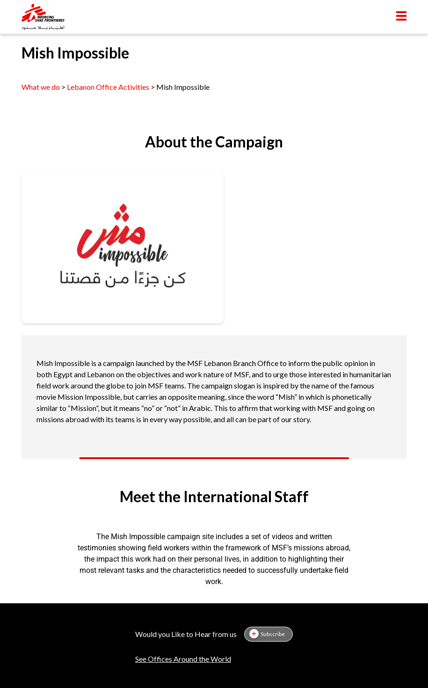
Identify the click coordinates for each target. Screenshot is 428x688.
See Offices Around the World (183, 658)
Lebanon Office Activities (108, 86)
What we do (41, 86)
